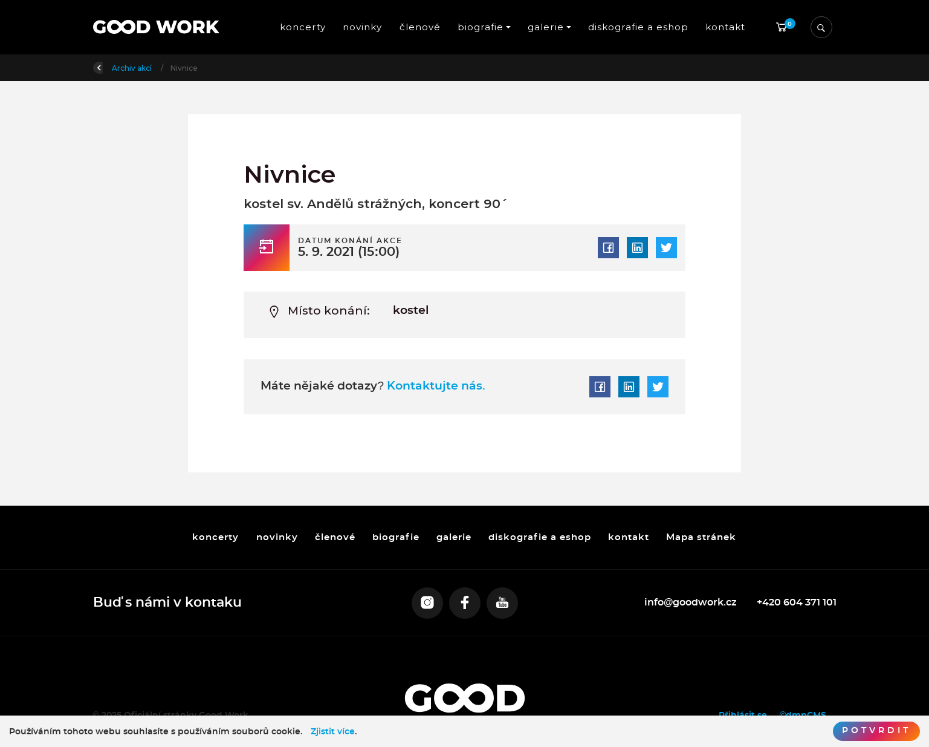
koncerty (303, 27)
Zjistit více (333, 732)
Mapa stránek (702, 537)
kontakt (725, 27)
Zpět (110, 66)
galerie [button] (546, 27)
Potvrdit (876, 730)
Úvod (156, 68)
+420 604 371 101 (797, 602)
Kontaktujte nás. (434, 386)
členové (420, 27)
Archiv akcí (204, 68)
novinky (363, 27)
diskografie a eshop (638, 27)
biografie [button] (480, 27)
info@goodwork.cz (690, 602)
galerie (453, 537)
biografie (395, 537)
